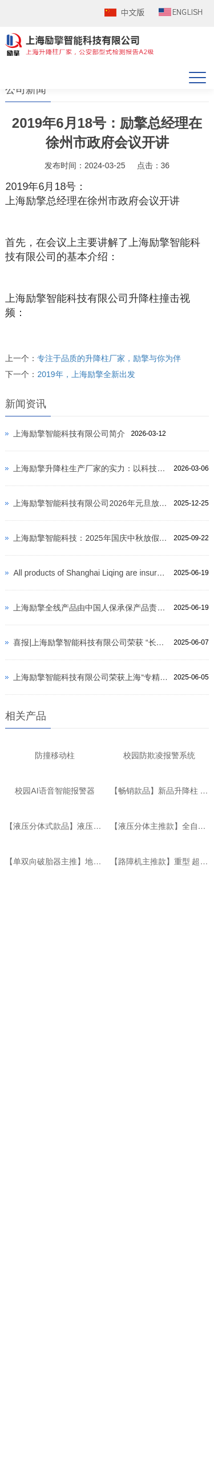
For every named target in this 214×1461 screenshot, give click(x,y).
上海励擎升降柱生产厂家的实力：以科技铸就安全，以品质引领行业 (90, 468)
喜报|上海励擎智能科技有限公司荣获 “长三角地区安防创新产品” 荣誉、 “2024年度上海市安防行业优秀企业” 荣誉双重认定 (90, 642)
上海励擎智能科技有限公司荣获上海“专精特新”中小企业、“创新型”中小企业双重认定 (90, 677)
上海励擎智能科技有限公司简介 (69, 433)
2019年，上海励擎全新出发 (86, 374)
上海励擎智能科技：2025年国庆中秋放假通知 (90, 538)
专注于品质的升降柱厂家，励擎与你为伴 (109, 358)
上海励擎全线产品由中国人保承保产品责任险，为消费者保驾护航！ (90, 607)
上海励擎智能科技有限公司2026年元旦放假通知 (90, 503)
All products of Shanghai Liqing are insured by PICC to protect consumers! (90, 572)
